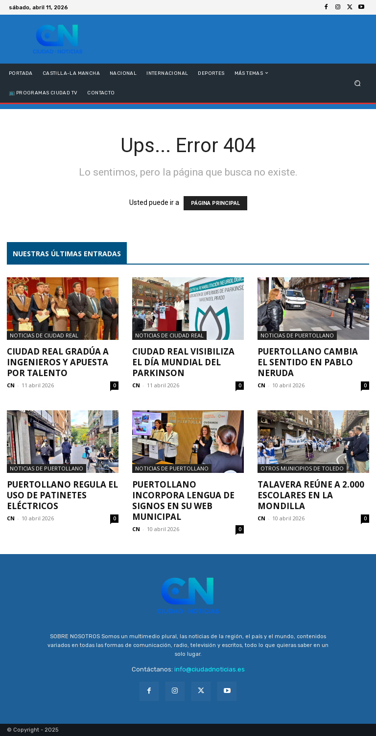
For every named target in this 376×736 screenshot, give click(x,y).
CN (11, 385)
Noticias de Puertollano (297, 335)
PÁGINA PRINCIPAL (215, 203)
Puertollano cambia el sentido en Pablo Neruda (308, 362)
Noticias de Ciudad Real (44, 335)
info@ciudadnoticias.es (209, 669)
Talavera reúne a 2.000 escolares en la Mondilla (311, 495)
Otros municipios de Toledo (302, 468)
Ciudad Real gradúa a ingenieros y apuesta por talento (58, 362)
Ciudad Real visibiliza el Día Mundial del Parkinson (183, 362)
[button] (357, 82)
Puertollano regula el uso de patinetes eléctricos (62, 495)
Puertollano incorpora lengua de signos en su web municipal (183, 500)
